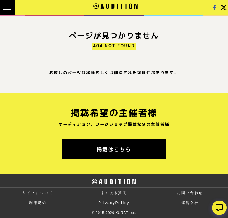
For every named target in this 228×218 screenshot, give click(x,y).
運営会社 (190, 203)
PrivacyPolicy (113, 203)
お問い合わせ (190, 193)
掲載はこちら (114, 149)
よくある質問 (114, 193)
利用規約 (37, 203)
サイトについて (38, 193)
